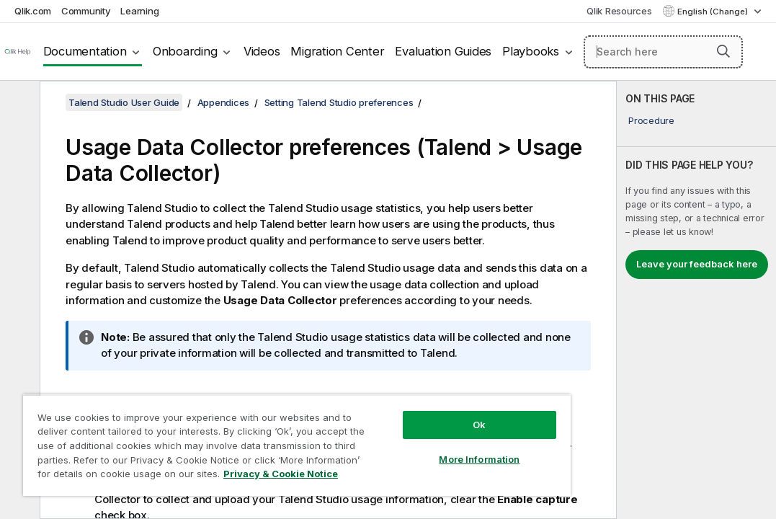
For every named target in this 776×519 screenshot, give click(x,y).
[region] (248, 432)
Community (86, 11)
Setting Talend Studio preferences (339, 102)
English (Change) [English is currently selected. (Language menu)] (713, 11)
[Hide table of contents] (18, 103)
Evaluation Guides (443, 51)
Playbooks (530, 51)
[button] (723, 51)
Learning (139, 11)
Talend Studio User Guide (123, 102)
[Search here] (663, 52)
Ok (397, 399)
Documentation (85, 51)
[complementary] (696, 300)
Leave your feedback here (696, 264)
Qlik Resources (619, 11)
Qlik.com (32, 11)
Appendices (223, 102)
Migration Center (337, 51)
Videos (262, 51)
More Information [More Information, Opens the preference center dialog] (397, 434)
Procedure (651, 120)
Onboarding (185, 51)
